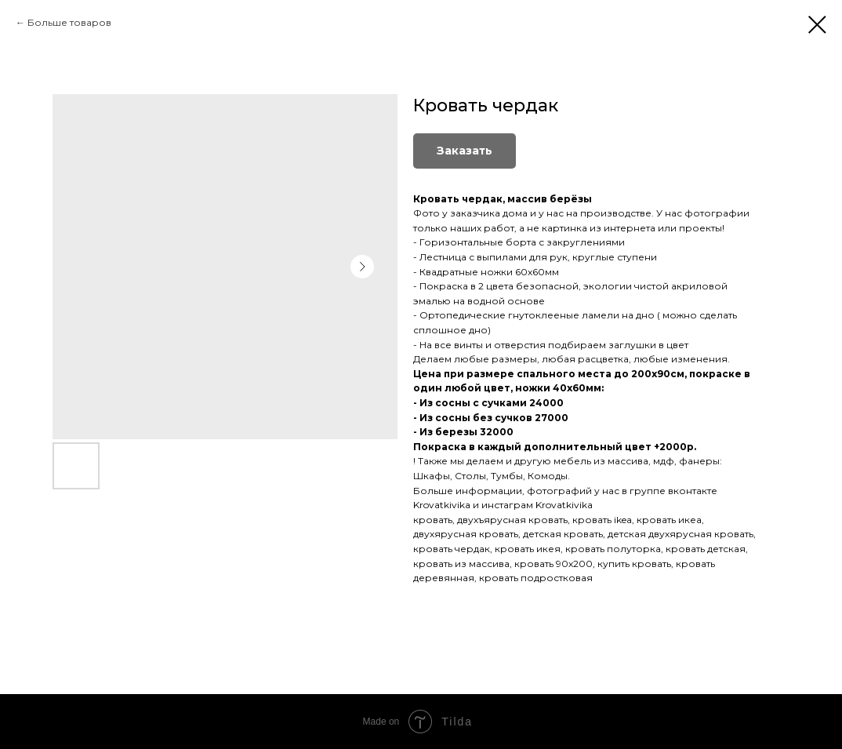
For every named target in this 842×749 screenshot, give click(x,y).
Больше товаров (69, 22)
